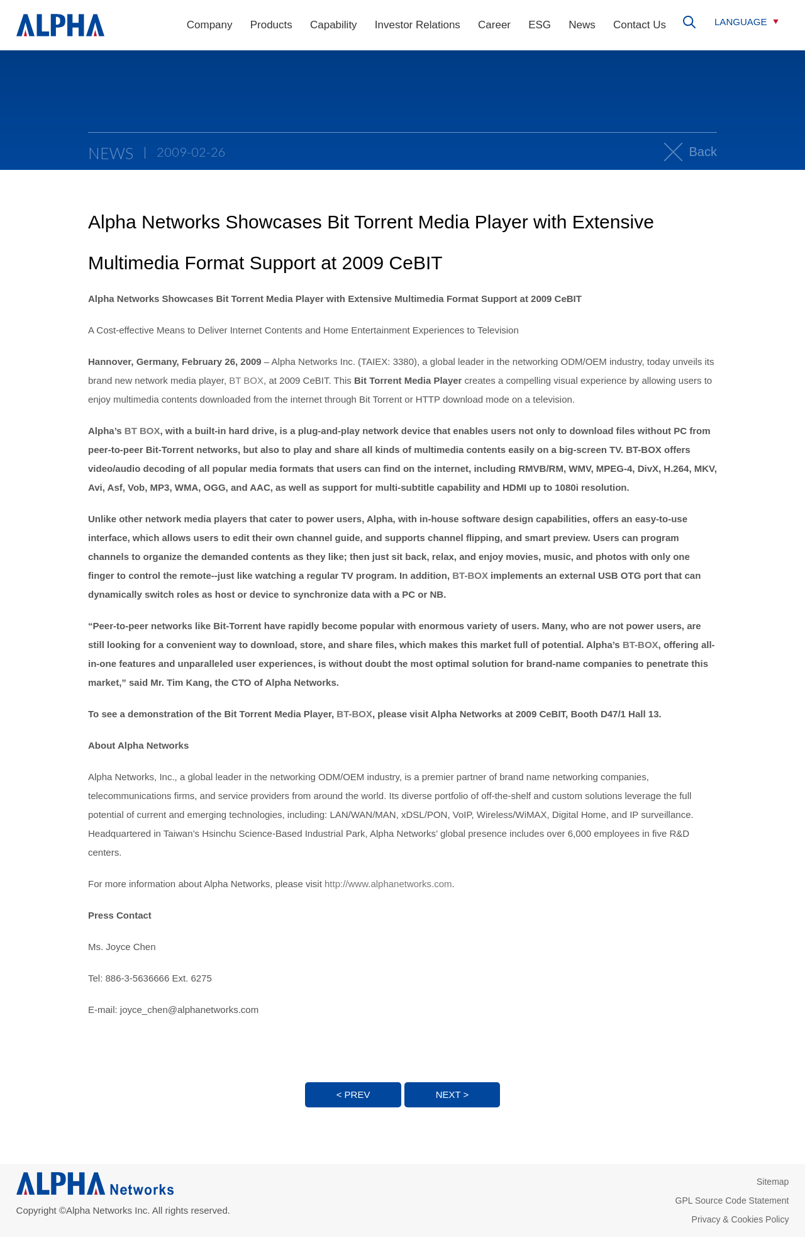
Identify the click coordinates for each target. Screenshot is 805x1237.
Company (210, 25)
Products (271, 25)
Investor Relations (417, 25)
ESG (539, 25)
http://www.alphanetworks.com (388, 883)
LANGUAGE (740, 21)
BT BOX (246, 380)
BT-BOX (470, 575)
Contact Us (639, 25)
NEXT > (452, 1094)
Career (494, 25)
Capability (333, 25)
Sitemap (773, 1182)
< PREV (353, 1094)
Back (703, 152)
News (582, 25)
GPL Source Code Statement (732, 1200)
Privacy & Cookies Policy (740, 1219)
